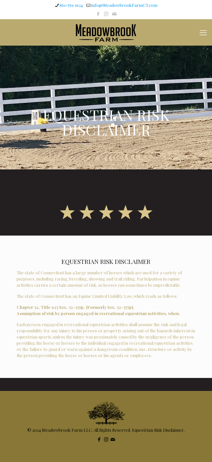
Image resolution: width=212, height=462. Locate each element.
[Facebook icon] (98, 13)
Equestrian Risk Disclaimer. (158, 430)
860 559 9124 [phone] (71, 5)
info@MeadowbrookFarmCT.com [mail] (124, 5)
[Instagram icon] (106, 13)
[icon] (114, 13)
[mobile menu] (203, 32)
